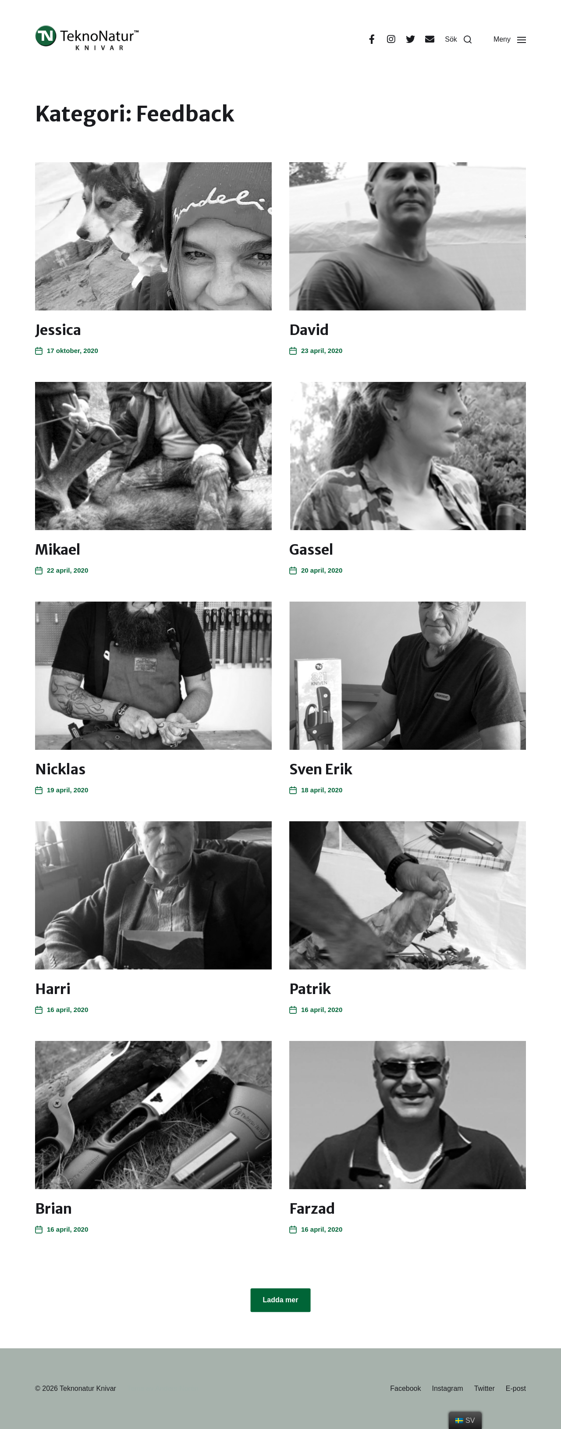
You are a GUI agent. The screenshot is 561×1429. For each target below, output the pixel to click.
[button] (458, 39)
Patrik (310, 989)
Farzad (312, 1209)
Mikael (58, 550)
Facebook (405, 1388)
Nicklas (60, 769)
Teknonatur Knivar (88, 1388)
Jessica (58, 330)
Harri (53, 989)
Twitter (484, 1388)
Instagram (447, 1388)
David (309, 330)
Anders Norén (177, 1388)
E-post (516, 1388)
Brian (53, 1209)
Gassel (311, 550)
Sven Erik (320, 769)
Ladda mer (280, 1300)
